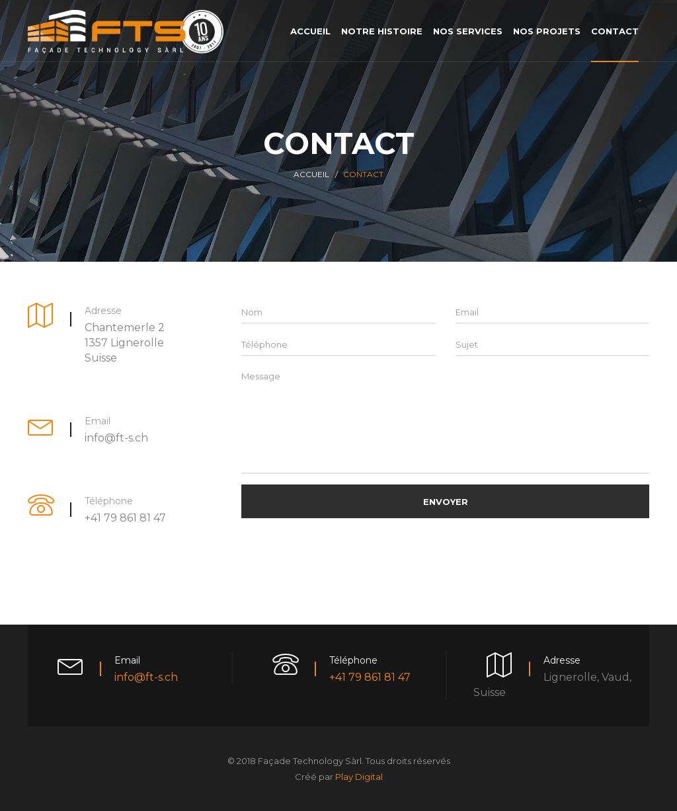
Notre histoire (381, 31)
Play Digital (359, 776)
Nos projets (546, 31)
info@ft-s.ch (146, 677)
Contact (615, 31)
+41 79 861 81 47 (370, 677)
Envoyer (445, 501)
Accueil (310, 31)
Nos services (467, 31)
